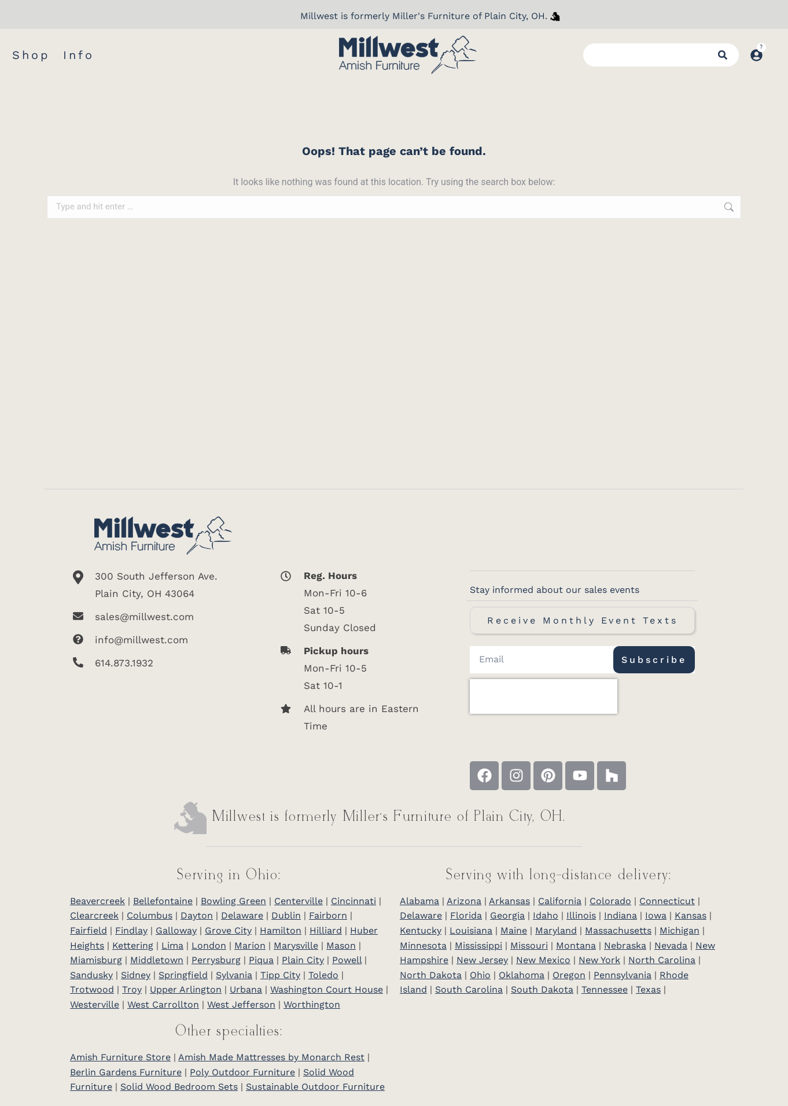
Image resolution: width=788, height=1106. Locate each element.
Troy (132, 989)
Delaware (242, 915)
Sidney (135, 974)
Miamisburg (96, 959)
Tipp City (280, 974)
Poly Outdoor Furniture (242, 1072)
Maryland (556, 930)
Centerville (298, 900)
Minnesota (423, 945)
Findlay (131, 930)
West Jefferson (241, 1004)
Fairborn (328, 915)
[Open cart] (775, 49)
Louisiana (471, 930)
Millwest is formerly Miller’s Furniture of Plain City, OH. (389, 817)
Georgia (507, 915)
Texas (648, 989)
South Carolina (469, 989)
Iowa (656, 915)
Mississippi (478, 945)
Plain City (303, 959)
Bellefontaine (163, 900)
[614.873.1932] (163, 663)
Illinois (581, 915)
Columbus (149, 915)
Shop (31, 55)
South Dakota (542, 989)
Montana (576, 945)
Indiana (620, 915)
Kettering (132, 945)
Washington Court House (326, 989)
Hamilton (280, 930)
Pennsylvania (622, 974)
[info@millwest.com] (163, 639)
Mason (341, 945)
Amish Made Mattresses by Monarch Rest (271, 1057)
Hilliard (326, 930)
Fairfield (88, 930)
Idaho (545, 915)
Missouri (529, 945)
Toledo (323, 974)
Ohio (480, 974)
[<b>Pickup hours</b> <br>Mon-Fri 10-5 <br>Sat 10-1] (354, 668)
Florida (466, 915)
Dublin (286, 915)
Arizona (464, 900)
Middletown (156, 959)
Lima (172, 945)
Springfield (183, 974)
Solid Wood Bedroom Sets (179, 1086)
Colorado (610, 900)
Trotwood (92, 989)
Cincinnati (353, 900)
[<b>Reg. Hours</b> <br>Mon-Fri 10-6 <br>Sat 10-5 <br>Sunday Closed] (354, 601)
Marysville (296, 945)
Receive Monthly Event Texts (582, 620)
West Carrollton (163, 1004)
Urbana (246, 989)
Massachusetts (618, 930)
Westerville (94, 1004)
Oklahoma (521, 974)
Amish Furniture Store (120, 1057)
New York (599, 959)
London (209, 945)
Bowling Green (233, 900)
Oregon (569, 974)
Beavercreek (97, 900)
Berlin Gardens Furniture (126, 1072)
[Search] (722, 55)
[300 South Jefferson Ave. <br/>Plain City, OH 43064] (163, 584)
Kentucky (420, 930)
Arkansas (509, 900)
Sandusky (91, 974)
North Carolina (661, 959)
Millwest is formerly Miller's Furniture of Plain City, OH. (423, 15)
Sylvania (234, 974)
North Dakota (431, 974)
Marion (250, 945)
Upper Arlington (186, 989)
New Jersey (482, 959)
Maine (513, 930)
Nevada (670, 945)
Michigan (679, 930)
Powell (347, 959)
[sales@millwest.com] (163, 616)
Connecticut (667, 900)
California (559, 900)
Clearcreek (94, 915)
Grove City (228, 930)
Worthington (311, 1004)
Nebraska (625, 945)
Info (78, 55)
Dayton (197, 915)
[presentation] (543, 696)
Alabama (419, 900)
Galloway (176, 930)
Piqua (261, 959)
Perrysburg (216, 959)
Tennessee (604, 989)
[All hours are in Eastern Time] (354, 717)
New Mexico (543, 959)
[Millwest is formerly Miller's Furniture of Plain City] (555, 16)
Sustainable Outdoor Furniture (315, 1086)
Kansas (690, 915)
